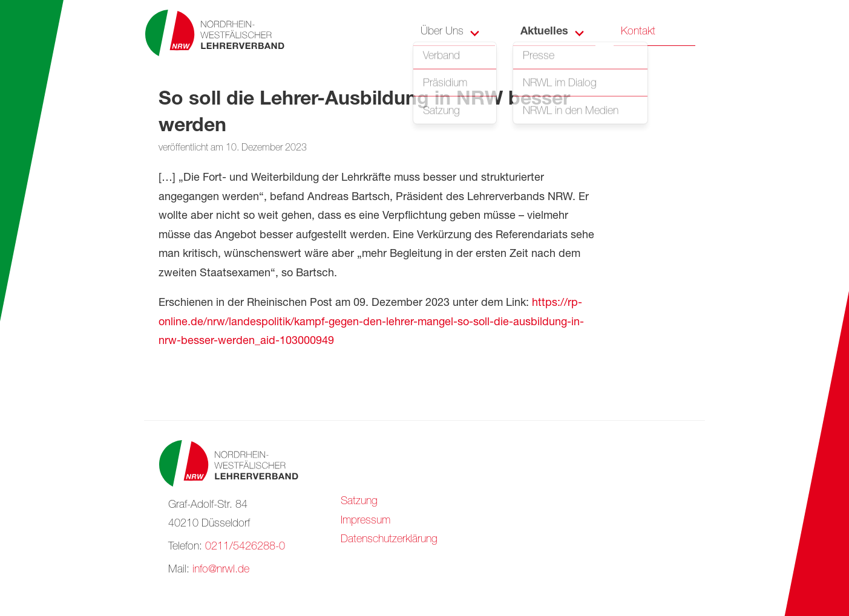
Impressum (365, 521)
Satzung (359, 501)
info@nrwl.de (220, 570)
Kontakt (638, 32)
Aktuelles (544, 32)
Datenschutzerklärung (389, 539)
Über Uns (442, 32)
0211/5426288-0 (245, 547)
